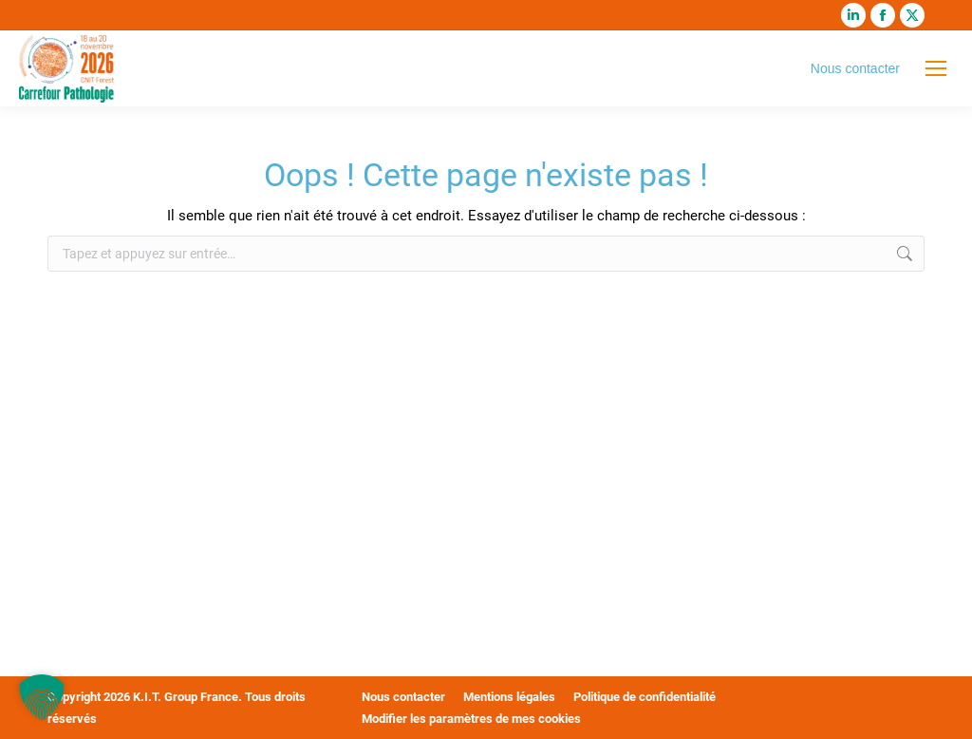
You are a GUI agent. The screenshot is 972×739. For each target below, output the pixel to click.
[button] (42, 697)
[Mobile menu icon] (936, 68)
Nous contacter (855, 68)
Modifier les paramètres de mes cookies (471, 718)
